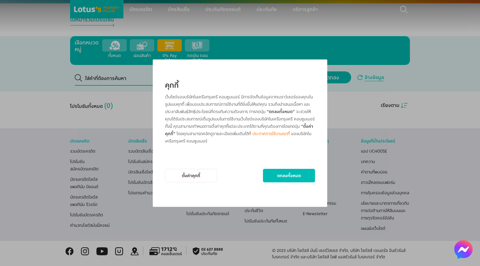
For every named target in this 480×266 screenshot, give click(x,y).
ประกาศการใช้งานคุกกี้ (271, 133)
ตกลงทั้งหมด (289, 175)
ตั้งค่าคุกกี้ (191, 175)
